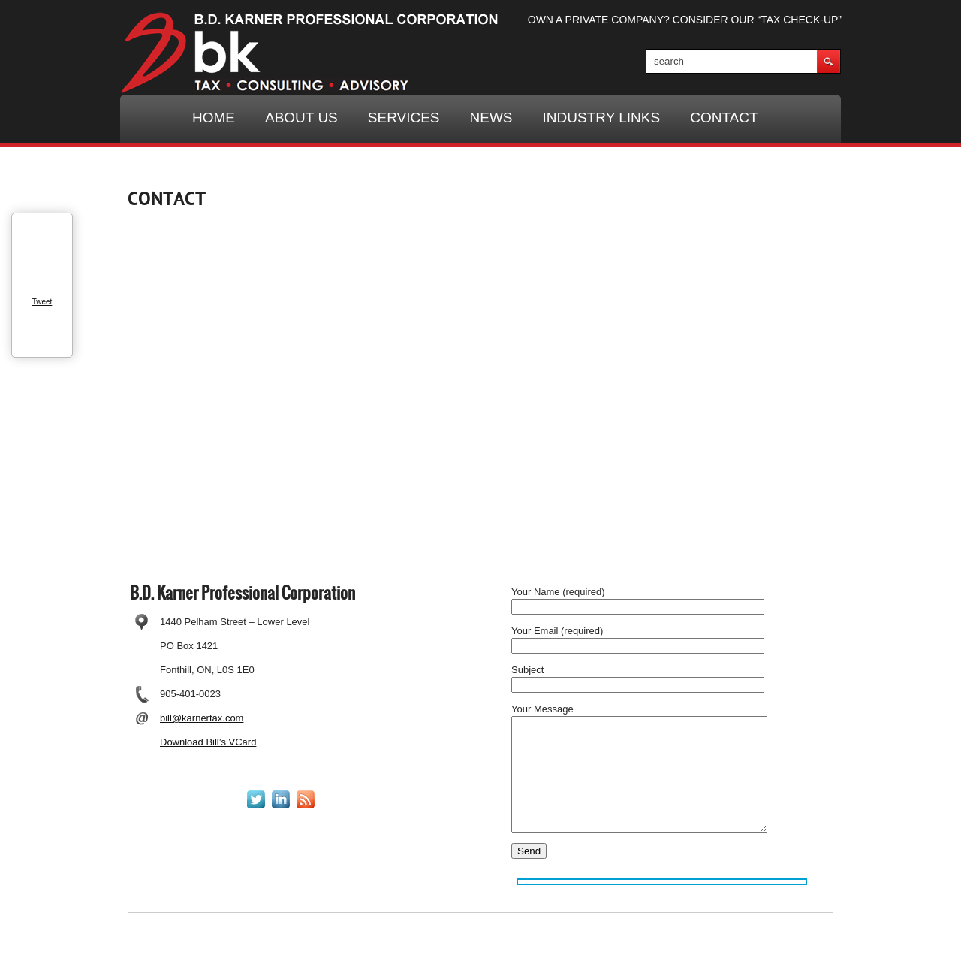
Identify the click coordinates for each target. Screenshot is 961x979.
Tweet (42, 302)
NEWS (491, 117)
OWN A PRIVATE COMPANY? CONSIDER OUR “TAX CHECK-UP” (685, 20)
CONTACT (724, 117)
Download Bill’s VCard (208, 742)
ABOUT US (301, 117)
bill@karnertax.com (201, 718)
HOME (213, 117)
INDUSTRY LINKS (602, 117)
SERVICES (404, 117)
